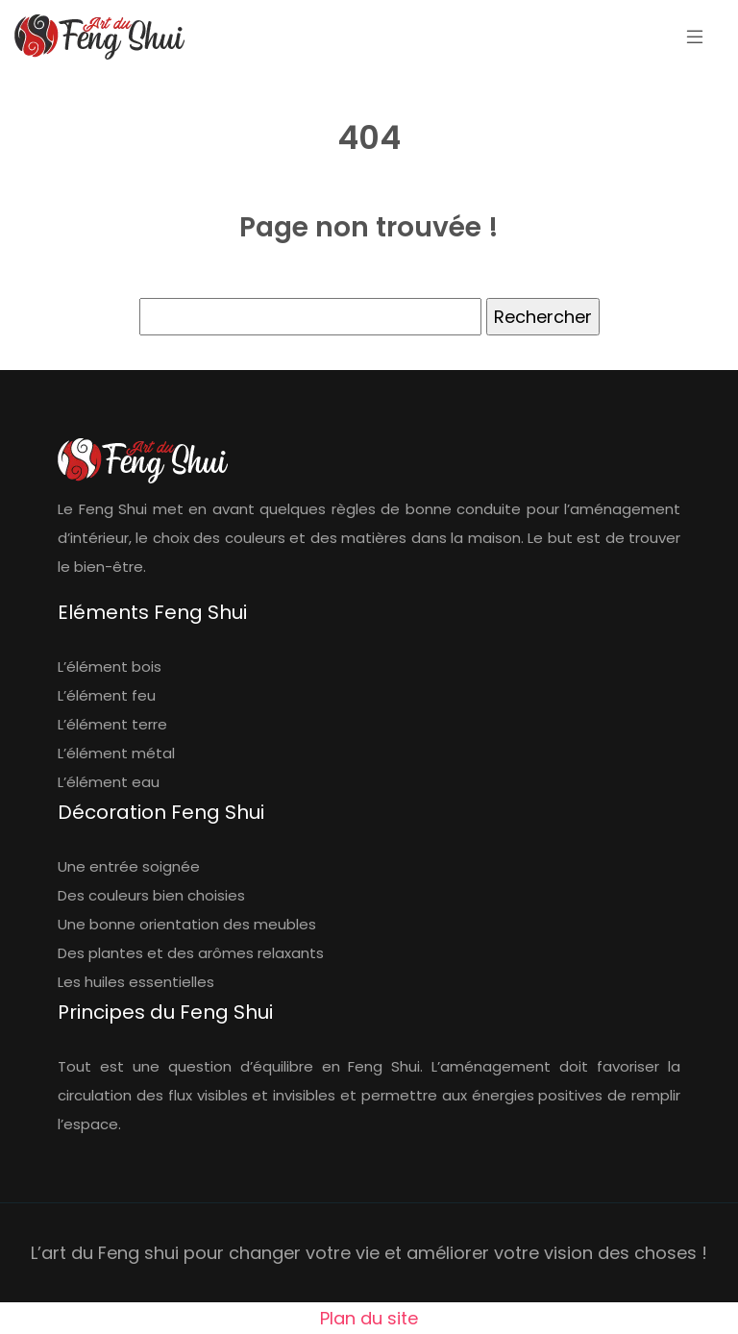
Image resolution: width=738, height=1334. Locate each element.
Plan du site (369, 1318)
